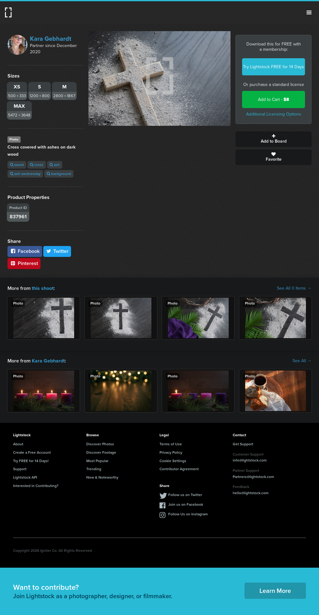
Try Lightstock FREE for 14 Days (273, 67)
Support (19, 469)
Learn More (275, 590)
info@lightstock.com (250, 460)
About (18, 444)
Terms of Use (171, 444)
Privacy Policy (171, 452)
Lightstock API (25, 477)
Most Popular (97, 460)
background (59, 174)
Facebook (25, 251)
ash (55, 165)
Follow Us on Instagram (188, 514)
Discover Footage (101, 452)
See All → (302, 361)
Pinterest (24, 263)
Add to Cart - (273, 99)
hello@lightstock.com (251, 493)
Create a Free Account (32, 452)
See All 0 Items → (294, 288)
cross (36, 165)
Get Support (243, 444)
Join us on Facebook (185, 504)
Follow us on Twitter (185, 495)
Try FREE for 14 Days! (31, 460)
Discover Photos (100, 444)
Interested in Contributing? (36, 486)
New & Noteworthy (102, 477)
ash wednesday (25, 174)
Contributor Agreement (179, 469)
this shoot (43, 288)
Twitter (57, 251)
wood (17, 165)
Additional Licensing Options (273, 114)
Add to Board (273, 139)
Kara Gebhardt (50, 38)
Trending (93, 469)
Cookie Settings (173, 460)
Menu (309, 12)
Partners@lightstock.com (253, 476)
